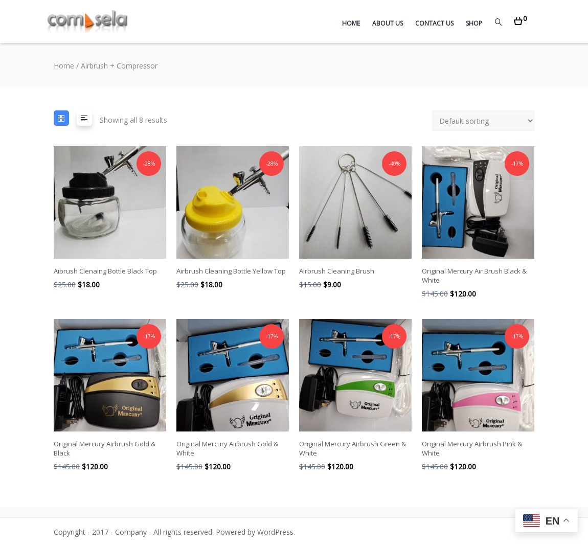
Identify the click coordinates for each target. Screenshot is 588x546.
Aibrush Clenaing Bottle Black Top (105, 271)
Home (351, 23)
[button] (520, 18)
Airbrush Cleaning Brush (336, 271)
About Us (387, 23)
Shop (474, 23)
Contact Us (434, 23)
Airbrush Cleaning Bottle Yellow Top (231, 271)
